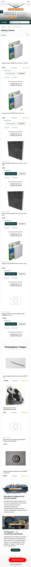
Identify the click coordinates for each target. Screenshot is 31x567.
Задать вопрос (11, 173)
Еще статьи (15, 550)
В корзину (26, 67)
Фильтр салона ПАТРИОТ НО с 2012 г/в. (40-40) (15, 63)
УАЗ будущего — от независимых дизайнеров (13, 533)
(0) (28, 1)
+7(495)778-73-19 (10, 13)
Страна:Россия (7, 70)
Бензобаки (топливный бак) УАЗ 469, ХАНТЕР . (14, 497)
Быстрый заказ (11, 73)
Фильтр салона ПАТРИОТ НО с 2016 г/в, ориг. (14, 263)
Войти (3, 1)
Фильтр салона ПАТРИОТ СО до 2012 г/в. (13, 113)
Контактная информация (15, 564)
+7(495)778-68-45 (10, 14)
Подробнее (22, 73)
